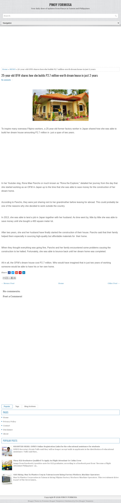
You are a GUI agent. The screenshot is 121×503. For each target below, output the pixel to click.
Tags (17, 406)
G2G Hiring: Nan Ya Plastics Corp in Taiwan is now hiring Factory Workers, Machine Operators (56, 475)
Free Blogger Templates (84, 501)
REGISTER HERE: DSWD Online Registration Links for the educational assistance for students (56, 446)
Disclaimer (8, 430)
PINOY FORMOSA (60, 4)
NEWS (13, 69)
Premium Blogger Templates (52, 501)
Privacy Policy (9, 422)
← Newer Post (7, 283)
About (5, 434)
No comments (6, 79)
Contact (6, 426)
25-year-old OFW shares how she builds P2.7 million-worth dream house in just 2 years (49, 75)
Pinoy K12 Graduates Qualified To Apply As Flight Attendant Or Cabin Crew (47, 461)
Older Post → (114, 283)
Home (5, 69)
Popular (7, 406)
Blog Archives (30, 406)
